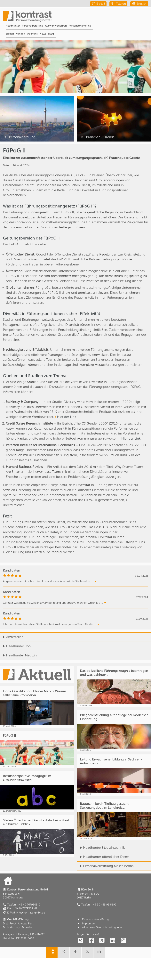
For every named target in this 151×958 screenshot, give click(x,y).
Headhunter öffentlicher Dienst (103, 857)
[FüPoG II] (37, 749)
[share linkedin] (99, 952)
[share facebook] (75, 952)
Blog (51, 33)
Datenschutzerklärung (93, 919)
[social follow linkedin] (112, 941)
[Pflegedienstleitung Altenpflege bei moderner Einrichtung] (114, 730)
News (43, 33)
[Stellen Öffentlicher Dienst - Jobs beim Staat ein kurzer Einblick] (37, 836)
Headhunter (13, 25)
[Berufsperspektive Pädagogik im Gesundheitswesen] (37, 791)
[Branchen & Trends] (114, 119)
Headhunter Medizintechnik (101, 847)
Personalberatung (32, 25)
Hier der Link (66, 417)
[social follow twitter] (102, 941)
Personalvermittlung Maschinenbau (106, 866)
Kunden (20, 33)
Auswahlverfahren (56, 25)
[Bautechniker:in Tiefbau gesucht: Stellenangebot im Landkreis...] (114, 819)
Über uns (32, 33)
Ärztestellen (11, 637)
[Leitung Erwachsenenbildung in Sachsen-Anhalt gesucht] (114, 775)
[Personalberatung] (37, 119)
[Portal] (77, 16)
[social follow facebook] (91, 941)
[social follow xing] (80, 941)
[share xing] (63, 952)
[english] (139, 3)
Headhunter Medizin (18, 655)
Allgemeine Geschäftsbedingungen (100, 927)
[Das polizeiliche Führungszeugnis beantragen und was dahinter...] (114, 686)
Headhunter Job (15, 646)
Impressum (86, 923)
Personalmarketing (80, 25)
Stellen (10, 33)
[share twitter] (87, 952)
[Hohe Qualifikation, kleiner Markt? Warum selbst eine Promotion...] (37, 707)
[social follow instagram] (123, 941)
